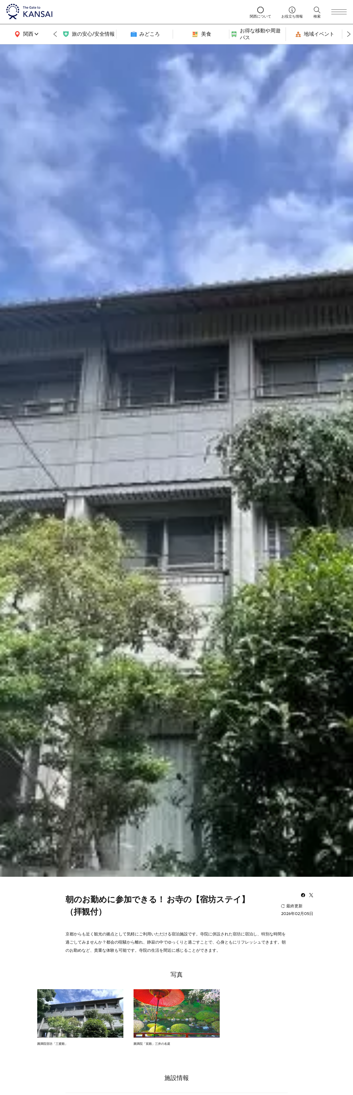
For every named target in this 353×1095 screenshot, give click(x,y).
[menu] (339, 12)
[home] (123, 12)
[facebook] (303, 895)
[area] (25, 34)
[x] (311, 895)
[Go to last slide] (55, 34)
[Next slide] (349, 34)
